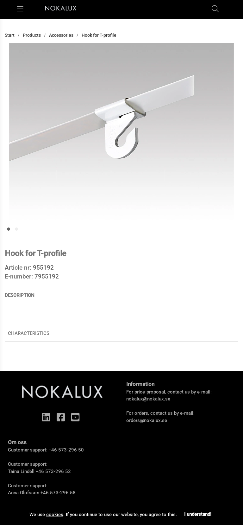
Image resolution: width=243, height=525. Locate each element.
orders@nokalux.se (146, 420)
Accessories (61, 35)
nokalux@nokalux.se (148, 399)
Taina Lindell (21, 471)
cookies (54, 514)
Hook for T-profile (99, 35)
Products (32, 35)
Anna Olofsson (23, 493)
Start (10, 35)
